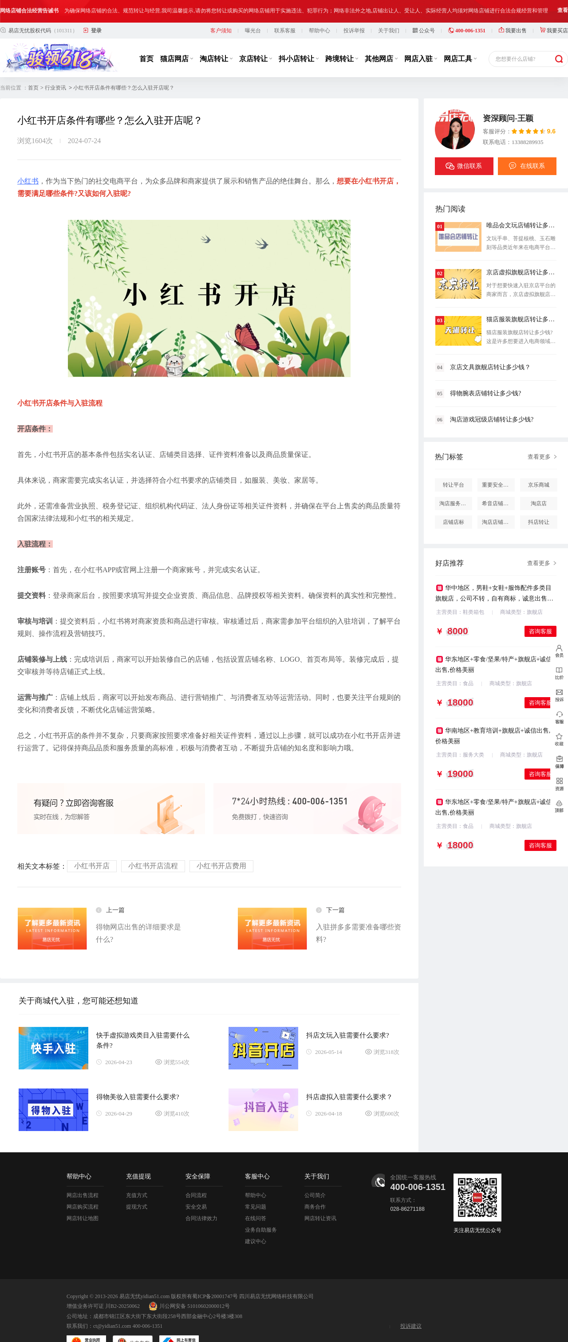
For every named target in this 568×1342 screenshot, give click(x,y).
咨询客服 (540, 608)
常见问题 (255, 1184)
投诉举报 (354, 8)
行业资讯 (55, 65)
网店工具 (460, 36)
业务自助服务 (261, 1207)
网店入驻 (420, 36)
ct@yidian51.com (112, 1303)
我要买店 (554, 8)
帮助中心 (319, 8)
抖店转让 (538, 499)
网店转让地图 (83, 1196)
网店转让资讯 (320, 1196)
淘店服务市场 (455, 481)
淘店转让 (216, 36)
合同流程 (196, 1173)
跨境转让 (341, 36)
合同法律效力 (201, 1196)
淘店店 (539, 481)
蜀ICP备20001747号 (215, 1274)
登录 (96, 8)
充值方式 (136, 1173)
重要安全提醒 (498, 462)
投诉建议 (411, 1303)
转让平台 (453, 462)
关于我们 (388, 8)
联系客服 (285, 8)
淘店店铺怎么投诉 (498, 499)
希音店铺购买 (498, 481)
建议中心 (255, 1219)
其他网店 (381, 36)
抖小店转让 (299, 36)
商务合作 (315, 1184)
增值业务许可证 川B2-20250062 (103, 1283)
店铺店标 (453, 499)
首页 (146, 36)
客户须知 (221, 8)
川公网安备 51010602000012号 (189, 1283)
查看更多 (539, 434)
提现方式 (136, 1184)
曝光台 (253, 8)
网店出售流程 (83, 1173)
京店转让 (255, 36)
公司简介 (315, 1173)
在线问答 (255, 1196)
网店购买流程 (83, 1184)
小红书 (28, 158)
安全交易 (196, 1184)
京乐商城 (538, 462)
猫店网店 (176, 36)
